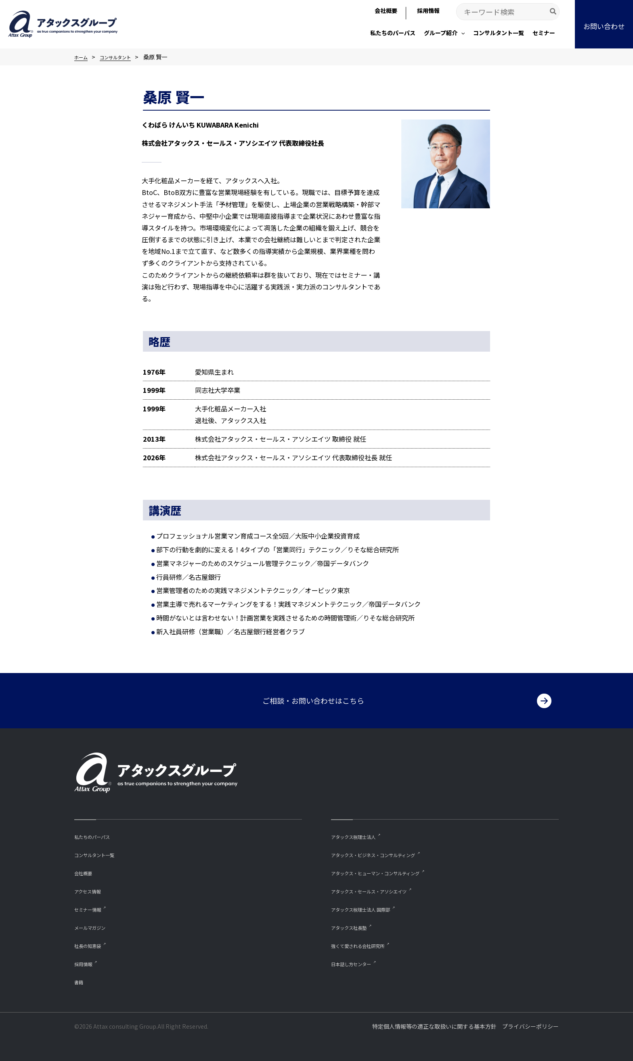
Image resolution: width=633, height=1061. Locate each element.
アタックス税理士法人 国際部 (371, 907)
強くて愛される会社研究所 (367, 944)
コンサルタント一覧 (101, 851)
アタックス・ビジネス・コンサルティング (388, 851)
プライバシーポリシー (530, 1026)
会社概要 (86, 870)
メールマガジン (95, 926)
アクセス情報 (92, 889)
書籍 (80, 981)
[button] (444, 33)
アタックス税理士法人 (361, 833)
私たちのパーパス (98, 833)
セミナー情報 (92, 907)
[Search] (553, 12)
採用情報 (86, 962)
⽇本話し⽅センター (358, 962)
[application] (461, 32)
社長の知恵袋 (92, 944)
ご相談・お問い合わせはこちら (313, 697)
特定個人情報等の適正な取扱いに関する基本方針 (434, 1026)
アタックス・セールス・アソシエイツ (382, 889)
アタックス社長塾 (355, 926)
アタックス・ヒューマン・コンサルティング (391, 870)
